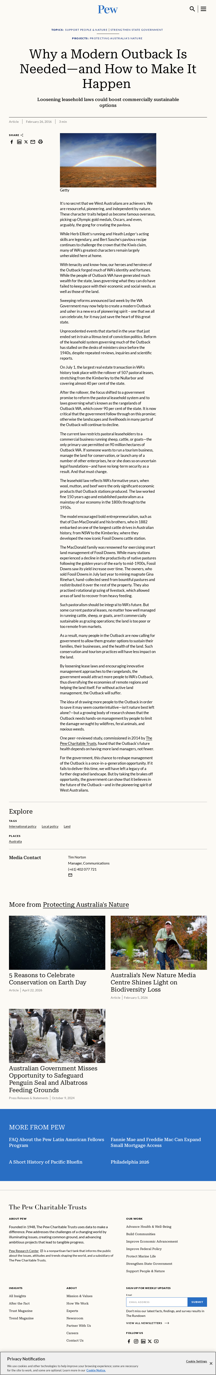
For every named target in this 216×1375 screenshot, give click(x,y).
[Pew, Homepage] (108, 8)
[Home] (47, 1207)
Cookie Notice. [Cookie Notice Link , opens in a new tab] (96, 1373)
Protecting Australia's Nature (86, 904)
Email (129, 1295)
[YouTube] (156, 1341)
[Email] (157, 1302)
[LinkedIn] (143, 1341)
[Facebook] (129, 1341)
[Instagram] (136, 1341)
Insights (16, 1288)
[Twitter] (150, 1341)
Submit (197, 1302)
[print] (40, 142)
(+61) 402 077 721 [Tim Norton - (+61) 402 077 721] (82, 869)
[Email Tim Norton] (70, 875)
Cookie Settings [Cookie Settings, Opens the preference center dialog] (196, 1364)
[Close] (211, 1366)
